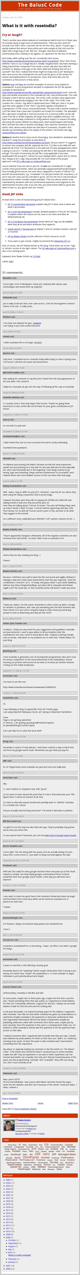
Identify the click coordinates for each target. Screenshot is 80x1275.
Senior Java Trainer (12, 623)
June (10, 1252)
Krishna (6, 317)
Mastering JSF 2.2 (62, 241)
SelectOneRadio (43, 1162)
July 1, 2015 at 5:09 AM (11, 1093)
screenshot (53, 61)
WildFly (59, 1169)
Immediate (71, 1151)
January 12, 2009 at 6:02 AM (14, 453)
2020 (8, 1201)
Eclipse (54, 1149)
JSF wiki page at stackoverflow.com (58, 248)
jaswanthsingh (10, 917)
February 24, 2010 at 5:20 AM (14, 736)
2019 (8, 1204)
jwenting (7, 651)
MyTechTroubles (11, 372)
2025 (8, 1186)
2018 (8, 1207)
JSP (54, 1154)
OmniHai (45, 1157)
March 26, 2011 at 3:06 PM (13, 841)
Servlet (54, 1162)
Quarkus (50, 1160)
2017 (8, 1210)
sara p (6, 419)
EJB (62, 1149)
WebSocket (36, 1169)
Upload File (15, 1167)
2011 (8, 1228)
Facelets (16, 1151)
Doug (5, 741)
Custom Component (52, 1147)
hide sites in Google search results (60, 835)
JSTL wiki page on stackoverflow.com (33, 161)
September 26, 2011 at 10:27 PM (16, 860)
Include (6, 1154)
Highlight (51, 1151)
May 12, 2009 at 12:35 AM (13, 594)
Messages (9, 1158)
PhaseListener (11, 1160)
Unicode (69, 1165)
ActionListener (12, 1145)
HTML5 (58, 1151)
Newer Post (7, 1103)
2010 (8, 1231)
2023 (8, 1192)
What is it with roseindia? (19, 1255)
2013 (8, 1222)
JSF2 (46, 1154)
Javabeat (37, 323)
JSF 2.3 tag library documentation (23, 221)
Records (62, 1160)
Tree (54, 1165)
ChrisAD (7, 458)
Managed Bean (67, 1154)
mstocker (8, 675)
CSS (36, 1147)
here (13, 84)
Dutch (41, 1149)
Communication (56, 1145)
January (11, 1262)
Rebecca (7, 598)
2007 (8, 1265)
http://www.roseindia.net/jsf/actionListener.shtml (24, 61)
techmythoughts (11, 436)
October (12, 1240)
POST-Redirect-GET (27, 1160)
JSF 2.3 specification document (22, 204)
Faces (24, 1151)
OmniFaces (31, 1157)
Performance (67, 1157)
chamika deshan (11, 397)
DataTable (71, 1147)
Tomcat (47, 1164)
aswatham (8, 697)
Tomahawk (38, 1165)
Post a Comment (10, 1098)
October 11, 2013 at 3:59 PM (14, 1068)
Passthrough (55, 1158)
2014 (8, 1219)
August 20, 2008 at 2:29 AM (13, 393)
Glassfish (44, 1151)
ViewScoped (24, 1169)
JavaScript (15, 1154)
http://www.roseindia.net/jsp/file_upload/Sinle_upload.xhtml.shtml (32, 92)
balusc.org (32, 1128)
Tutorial (61, 1164)
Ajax (25, 1144)
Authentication (33, 1145)
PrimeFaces (41, 1160)
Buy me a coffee (21, 1133)
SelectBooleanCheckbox (13, 1162)
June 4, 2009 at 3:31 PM (12, 618)
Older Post (73, 1103)
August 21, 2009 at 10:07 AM (14, 646)
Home (40, 1103)
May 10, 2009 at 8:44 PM (12, 544)
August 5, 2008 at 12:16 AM (13, 368)
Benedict (7, 278)
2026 (8, 1183)
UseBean (26, 1167)
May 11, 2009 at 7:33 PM (12, 566)
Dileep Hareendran (12, 486)
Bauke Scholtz (10, 529)
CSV (41, 1147)
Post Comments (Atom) (26, 1109)
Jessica (6, 353)
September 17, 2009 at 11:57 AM (16, 671)
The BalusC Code (40, 5)
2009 (8, 1234)
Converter (29, 1147)
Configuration (19, 1147)
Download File (24, 1149)
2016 (8, 1213)
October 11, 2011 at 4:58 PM (14, 885)
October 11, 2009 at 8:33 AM (14, 693)
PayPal (41, 1133)
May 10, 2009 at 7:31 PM (12, 525)
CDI (46, 1144)
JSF (38, 1154)
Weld (44, 1169)
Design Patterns (10, 1149)
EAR (47, 1149)
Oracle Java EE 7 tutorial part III (22, 229)
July (9, 1249)
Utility (33, 1167)
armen (6, 336)
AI (20, 1144)
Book (40, 1145)
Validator (42, 1167)
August (11, 1246)
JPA (31, 1154)
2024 (8, 1189)
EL (67, 1149)
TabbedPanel (28, 1165)
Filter (31, 1151)
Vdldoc (68, 1167)
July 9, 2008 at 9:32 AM (11, 331)
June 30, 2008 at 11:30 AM (13, 312)
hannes (6, 890)
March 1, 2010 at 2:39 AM (13, 756)
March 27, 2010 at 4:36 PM (13, 816)
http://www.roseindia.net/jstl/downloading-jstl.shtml (26, 142)
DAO (63, 1147)
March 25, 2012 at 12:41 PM (14, 913)
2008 (8, 1237)
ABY (5, 760)
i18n (63, 1151)
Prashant (7, 865)
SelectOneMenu (29, 1163)
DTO (34, 1149)
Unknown (7, 297)
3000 (8, 1180)
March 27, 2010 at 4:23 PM (13, 773)
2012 (8, 1225)
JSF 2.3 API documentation (20, 211)
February (12, 1259)
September (13, 1243)
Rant (11, 261)
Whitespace (51, 1169)
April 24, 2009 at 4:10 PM (12, 481)
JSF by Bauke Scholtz (17, 236)
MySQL (17, 1158)
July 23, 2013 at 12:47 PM (12, 982)
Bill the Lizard (10, 821)
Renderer (71, 1160)
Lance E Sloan (10, 987)
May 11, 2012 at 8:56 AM (12, 935)
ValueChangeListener (56, 1167)
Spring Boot (69, 1163)
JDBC (25, 1155)
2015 (8, 1216)
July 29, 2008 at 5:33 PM (12, 348)
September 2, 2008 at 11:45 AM (15, 415)
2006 (8, 1268)
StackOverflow (14, 1164)
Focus (37, 1151)
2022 (8, 1195)
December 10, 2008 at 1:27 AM (15, 431)
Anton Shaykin (10, 846)
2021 (8, 1198)
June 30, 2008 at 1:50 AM (12, 293)
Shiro (61, 1162)
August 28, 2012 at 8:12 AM (13, 954)
